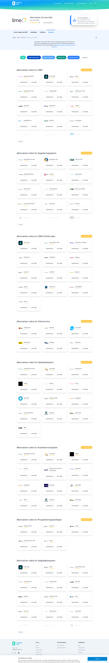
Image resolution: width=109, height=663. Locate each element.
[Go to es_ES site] (69, 659)
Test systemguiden (86, 70)
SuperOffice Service (70, 45)
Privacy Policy (39, 650)
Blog (79, 645)
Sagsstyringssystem (34, 57)
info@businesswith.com (17, 649)
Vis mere (85, 57)
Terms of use (38, 652)
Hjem (15, 37)
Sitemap (80, 652)
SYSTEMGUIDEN (57, 3)
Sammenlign (23, 82)
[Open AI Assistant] (19, 653)
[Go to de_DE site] (54, 659)
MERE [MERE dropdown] (90, 3)
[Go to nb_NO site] (47, 659)
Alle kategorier (81, 650)
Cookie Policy (39, 654)
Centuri (55, 46)
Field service (61, 57)
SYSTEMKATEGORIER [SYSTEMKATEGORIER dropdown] (68, 3)
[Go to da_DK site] (44, 659)
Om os (37, 645)
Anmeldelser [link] (33, 32)
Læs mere (34, 82)
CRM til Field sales (49, 57)
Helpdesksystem (73, 57)
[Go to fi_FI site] (51, 659)
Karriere (37, 647)
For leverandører (60, 645)
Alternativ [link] (51, 32)
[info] (39, 22)
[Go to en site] (62, 659)
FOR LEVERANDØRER (81, 3)
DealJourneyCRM (60, 45)
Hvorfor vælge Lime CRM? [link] (21, 32)
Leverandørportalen (61, 647)
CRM (18, 37)
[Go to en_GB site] (58, 659)
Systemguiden (81, 647)
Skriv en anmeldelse (47, 22)
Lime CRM (22, 37)
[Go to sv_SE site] (40, 659)
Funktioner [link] (43, 32)
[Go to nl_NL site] (65, 659)
